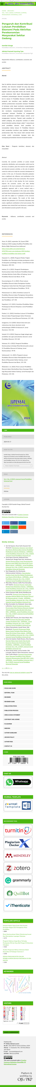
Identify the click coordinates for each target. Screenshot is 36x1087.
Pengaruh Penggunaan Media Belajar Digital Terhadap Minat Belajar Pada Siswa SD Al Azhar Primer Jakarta (18, 631)
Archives (10, 11)
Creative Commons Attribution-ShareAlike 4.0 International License (15, 1062)
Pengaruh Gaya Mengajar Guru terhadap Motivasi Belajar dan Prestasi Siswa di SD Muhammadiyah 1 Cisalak (19, 596)
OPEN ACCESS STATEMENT (12, 715)
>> (11, 668)
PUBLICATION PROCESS (11, 710)
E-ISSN (6, 752)
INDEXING (7, 728)
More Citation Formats (12, 465)
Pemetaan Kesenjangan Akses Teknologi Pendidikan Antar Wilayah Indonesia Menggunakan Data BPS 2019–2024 (20, 656)
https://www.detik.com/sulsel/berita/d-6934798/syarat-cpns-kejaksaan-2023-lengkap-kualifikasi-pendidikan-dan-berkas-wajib (16, 251)
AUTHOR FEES (8, 741)
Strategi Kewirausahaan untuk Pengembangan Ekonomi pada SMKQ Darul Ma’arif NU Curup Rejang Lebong (19, 563)
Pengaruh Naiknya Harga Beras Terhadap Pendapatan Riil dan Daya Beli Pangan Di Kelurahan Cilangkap (18, 943)
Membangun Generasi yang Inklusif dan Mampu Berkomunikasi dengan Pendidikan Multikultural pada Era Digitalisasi (19, 549)
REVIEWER (7, 697)
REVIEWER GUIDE (9, 701)
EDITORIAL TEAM (9, 692)
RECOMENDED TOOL (10, 821)
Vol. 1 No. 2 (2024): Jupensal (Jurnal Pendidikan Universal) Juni (14, 13)
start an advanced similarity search (20, 672)
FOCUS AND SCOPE (10, 688)
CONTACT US (8, 746)
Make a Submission (11, 1032)
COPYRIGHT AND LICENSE (11, 719)
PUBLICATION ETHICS (10, 706)
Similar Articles (8, 542)
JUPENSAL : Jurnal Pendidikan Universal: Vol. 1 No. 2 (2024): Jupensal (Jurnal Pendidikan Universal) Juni (20, 553)
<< (2, 668)
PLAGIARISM (8, 724)
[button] (6, 523)
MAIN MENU (8, 682)
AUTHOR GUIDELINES (10, 732)
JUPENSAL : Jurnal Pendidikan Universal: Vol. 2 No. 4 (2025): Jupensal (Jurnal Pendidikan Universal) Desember (19, 567)
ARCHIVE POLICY (9, 737)
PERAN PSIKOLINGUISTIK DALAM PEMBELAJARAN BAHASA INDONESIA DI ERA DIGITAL (17, 958)
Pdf (5, 430)
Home (4, 11)
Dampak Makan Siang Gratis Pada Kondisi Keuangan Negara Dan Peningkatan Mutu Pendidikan (18, 642)
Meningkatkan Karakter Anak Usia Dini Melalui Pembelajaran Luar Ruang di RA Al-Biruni (19, 575)
